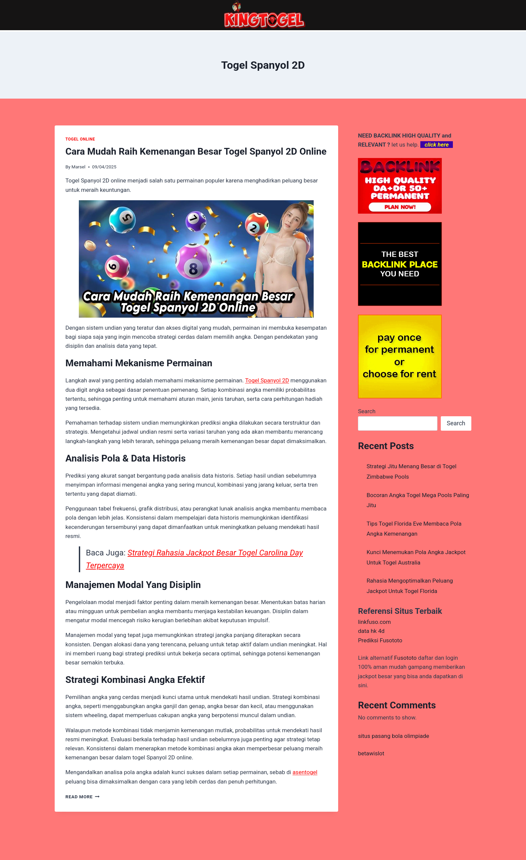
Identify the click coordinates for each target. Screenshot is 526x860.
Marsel (78, 166)
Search (366, 411)
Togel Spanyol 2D (267, 380)
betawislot (371, 753)
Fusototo (405, 657)
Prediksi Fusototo (380, 640)
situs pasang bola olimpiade (393, 736)
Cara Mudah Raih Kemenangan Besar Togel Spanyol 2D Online (195, 151)
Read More (82, 796)
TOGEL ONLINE (80, 139)
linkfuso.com (374, 622)
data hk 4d (371, 631)
